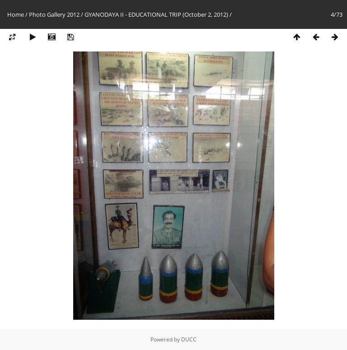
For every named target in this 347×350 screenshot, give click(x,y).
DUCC (189, 339)
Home (15, 14)
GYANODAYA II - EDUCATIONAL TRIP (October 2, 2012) (156, 14)
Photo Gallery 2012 (54, 14)
